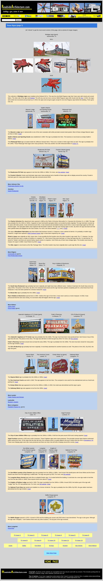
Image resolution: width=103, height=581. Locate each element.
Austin (10, 545)
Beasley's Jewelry (13, 402)
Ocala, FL (75, 143)
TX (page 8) (24, 540)
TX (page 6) (85, 535)
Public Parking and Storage (16, 397)
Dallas (24, 545)
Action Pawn (11, 306)
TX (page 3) (44, 535)
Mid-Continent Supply (34, 233)
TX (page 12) (79, 540)
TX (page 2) (31, 535)
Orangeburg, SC (88, 440)
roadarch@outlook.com (84, 17)
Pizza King (11, 528)
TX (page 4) (58, 535)
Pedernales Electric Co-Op (15, 186)
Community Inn (12, 254)
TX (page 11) (65, 540)
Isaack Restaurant (13, 191)
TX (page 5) (72, 535)
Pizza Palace (11, 308)
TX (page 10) (51, 540)
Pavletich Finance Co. (14, 407)
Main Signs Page (51, 553)
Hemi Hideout (93, 545)
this (82, 98)
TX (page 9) (37, 540)
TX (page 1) (17, 535)
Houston (65, 545)
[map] (20, 134)
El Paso (51, 545)
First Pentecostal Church (15, 255)
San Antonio (78, 545)
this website (61, 172)
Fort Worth (38, 545)
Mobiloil (32, 98)
